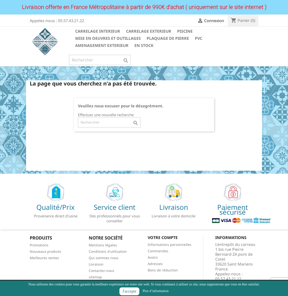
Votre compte (163, 237)
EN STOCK (144, 45)
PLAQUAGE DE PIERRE (168, 38)
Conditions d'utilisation (108, 251)
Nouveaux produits (45, 251)
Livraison (96, 264)
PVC (198, 38)
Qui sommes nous (103, 257)
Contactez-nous (101, 270)
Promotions (39, 245)
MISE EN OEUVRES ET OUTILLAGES (108, 38)
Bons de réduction (163, 270)
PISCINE (185, 31)
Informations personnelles (169, 244)
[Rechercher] (100, 60)
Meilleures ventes (44, 257)
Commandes (158, 251)
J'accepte (129, 291)
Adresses (155, 263)
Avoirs (153, 257)
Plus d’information (156, 291)
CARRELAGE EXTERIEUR (148, 31)
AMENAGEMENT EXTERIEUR (102, 45)
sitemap (95, 277)
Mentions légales (103, 245)
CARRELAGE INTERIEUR (97, 31)
